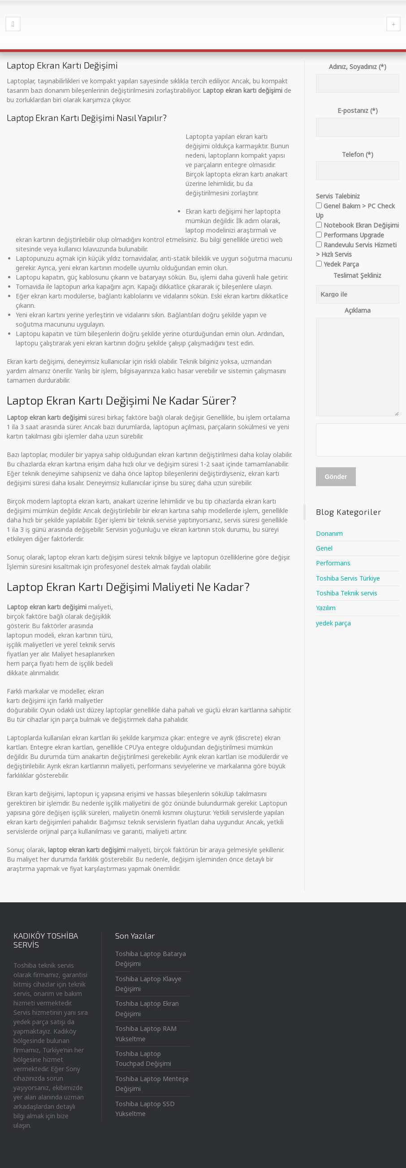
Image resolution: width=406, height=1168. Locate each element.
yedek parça (333, 623)
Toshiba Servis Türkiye (348, 578)
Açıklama (358, 362)
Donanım (329, 533)
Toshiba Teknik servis (346, 593)
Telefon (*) (358, 162)
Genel (324, 548)
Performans (333, 563)
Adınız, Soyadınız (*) (358, 74)
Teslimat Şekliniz (357, 275)
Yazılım (326, 607)
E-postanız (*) (358, 118)
